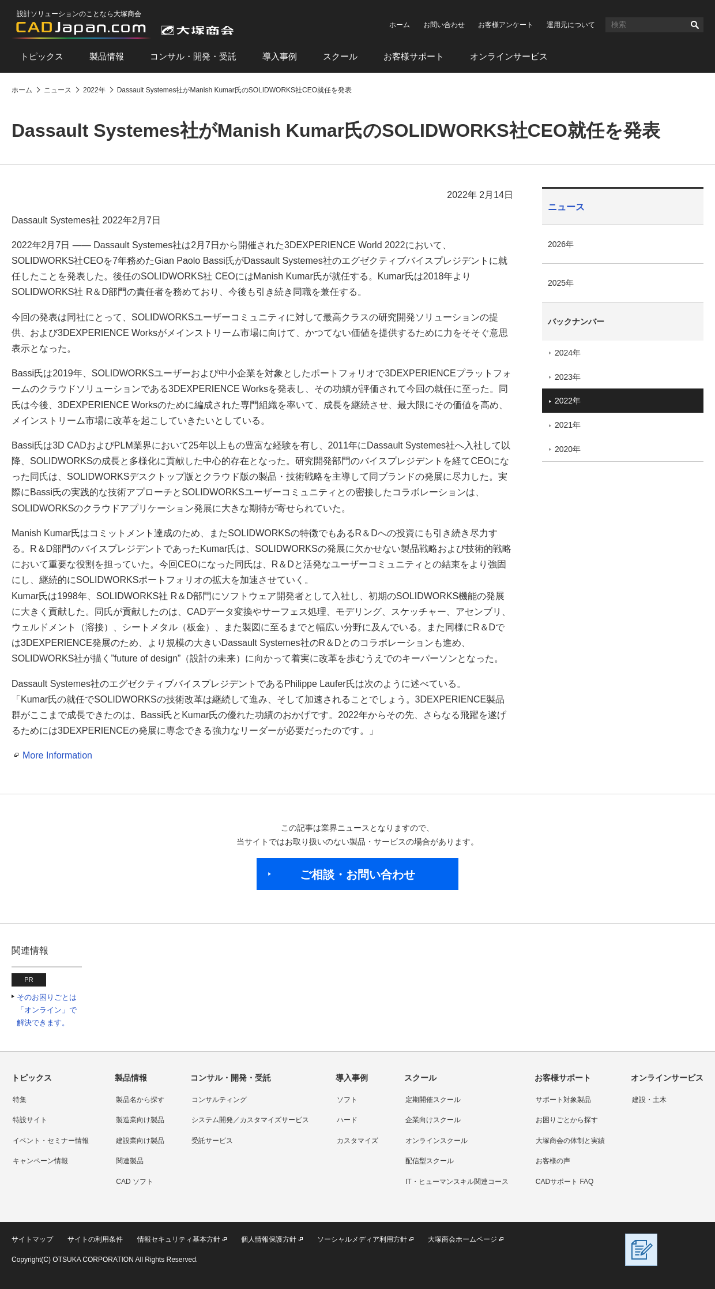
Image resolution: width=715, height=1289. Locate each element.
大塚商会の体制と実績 (570, 1141)
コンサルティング (219, 1100)
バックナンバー (576, 321)
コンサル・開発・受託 (193, 56)
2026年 (561, 244)
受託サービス (212, 1141)
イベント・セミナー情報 (51, 1141)
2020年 (568, 449)
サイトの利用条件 (95, 1239)
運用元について (571, 25)
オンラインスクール (436, 1141)
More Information (57, 755)
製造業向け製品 (140, 1120)
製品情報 (106, 56)
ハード (347, 1120)
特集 (20, 1100)
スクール (340, 56)
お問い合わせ (444, 25)
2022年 (568, 400)
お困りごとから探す (567, 1120)
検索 (694, 24)
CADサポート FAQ (565, 1182)
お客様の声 (553, 1161)
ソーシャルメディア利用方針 (362, 1239)
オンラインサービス (509, 56)
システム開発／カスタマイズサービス (250, 1120)
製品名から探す (140, 1100)
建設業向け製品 (140, 1141)
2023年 (568, 377)
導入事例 (279, 56)
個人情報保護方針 (268, 1239)
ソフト (347, 1100)
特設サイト (30, 1120)
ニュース (566, 207)
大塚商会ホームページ (462, 1239)
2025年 (561, 282)
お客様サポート (413, 56)
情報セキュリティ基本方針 (178, 1239)
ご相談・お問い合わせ (357, 874)
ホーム (399, 25)
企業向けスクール (433, 1120)
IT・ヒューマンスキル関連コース (457, 1182)
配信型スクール (429, 1161)
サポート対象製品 (563, 1100)
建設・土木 (649, 1100)
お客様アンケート (505, 25)
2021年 (568, 424)
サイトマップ (32, 1239)
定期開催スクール (433, 1100)
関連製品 (130, 1161)
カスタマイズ (357, 1141)
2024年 (568, 352)
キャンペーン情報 (40, 1161)
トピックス (41, 56)
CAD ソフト (134, 1182)
